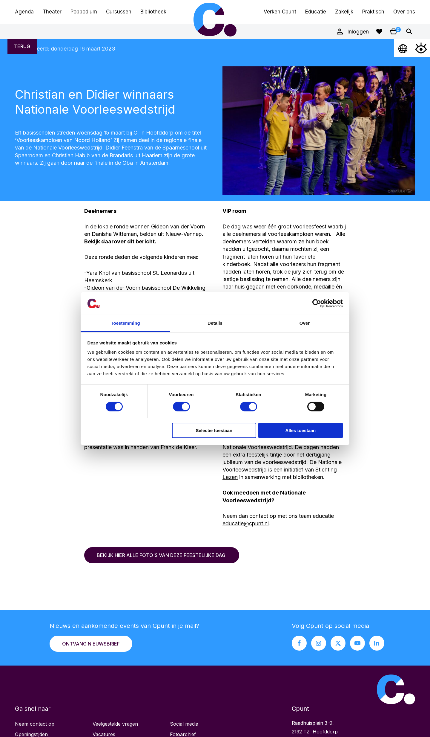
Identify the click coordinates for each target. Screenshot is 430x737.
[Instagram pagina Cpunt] (318, 643)
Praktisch (373, 12)
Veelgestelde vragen (115, 724)
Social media (184, 724)
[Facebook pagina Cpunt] (299, 643)
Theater (52, 12)
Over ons (404, 12)
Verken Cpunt (280, 12)
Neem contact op (34, 724)
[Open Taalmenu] (403, 48)
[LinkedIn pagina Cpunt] (376, 643)
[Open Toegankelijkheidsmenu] (421, 48)
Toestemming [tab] (125, 323)
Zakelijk (344, 12)
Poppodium (83, 12)
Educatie (315, 12)
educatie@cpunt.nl (245, 523)
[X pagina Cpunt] (338, 643)
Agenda (24, 12)
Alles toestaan (300, 430)
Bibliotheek (153, 12)
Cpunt (215, 19)
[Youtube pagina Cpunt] (357, 643)
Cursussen (118, 12)
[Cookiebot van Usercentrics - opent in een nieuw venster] (317, 303)
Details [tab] (215, 323)
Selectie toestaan (214, 430)
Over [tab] (305, 323)
